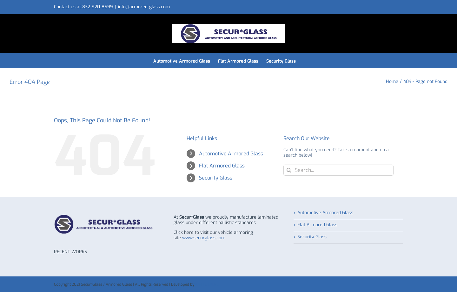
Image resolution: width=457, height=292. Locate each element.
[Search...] (338, 170)
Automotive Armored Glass (231, 153)
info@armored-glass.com (144, 7)
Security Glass (215, 177)
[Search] (289, 170)
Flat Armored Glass (222, 165)
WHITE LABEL (207, 284)
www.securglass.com (203, 238)
